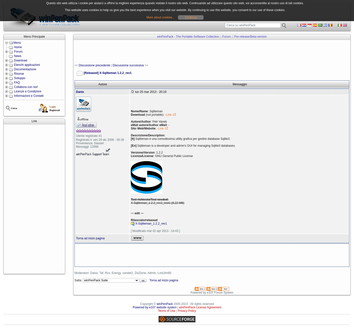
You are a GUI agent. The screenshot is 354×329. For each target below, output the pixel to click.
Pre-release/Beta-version (250, 36)
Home (18, 47)
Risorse (19, 73)
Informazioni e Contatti (29, 96)
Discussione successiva (128, 65)
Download (20, 60)
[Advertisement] (34, 199)
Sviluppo (19, 78)
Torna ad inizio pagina (90, 238)
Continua (191, 17)
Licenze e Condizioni (27, 91)
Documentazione (25, 69)
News (17, 56)
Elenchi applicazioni (27, 65)
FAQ (17, 82)
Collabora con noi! (26, 87)
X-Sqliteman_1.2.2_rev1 (151, 224)
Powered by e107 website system (155, 307)
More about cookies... (161, 17)
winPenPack (165, 304)
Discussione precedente (94, 65)
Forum (18, 51)
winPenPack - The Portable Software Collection (188, 36)
